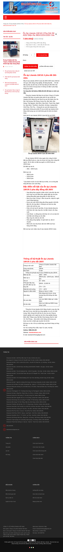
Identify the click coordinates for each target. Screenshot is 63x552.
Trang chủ (5, 23)
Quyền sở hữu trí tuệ (11, 501)
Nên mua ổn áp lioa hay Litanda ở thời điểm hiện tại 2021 (12, 84)
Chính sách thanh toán (38, 443)
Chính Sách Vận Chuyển (38, 447)
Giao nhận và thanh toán (38, 494)
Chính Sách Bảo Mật (38, 458)
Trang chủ (8, 443)
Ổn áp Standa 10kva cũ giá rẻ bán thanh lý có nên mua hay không (12, 91)
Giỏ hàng (8, 454)
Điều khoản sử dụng (10, 490)
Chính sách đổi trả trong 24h (39, 450)
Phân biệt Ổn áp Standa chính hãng (12, 77)
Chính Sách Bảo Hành (38, 454)
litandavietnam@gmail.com (12, 429)
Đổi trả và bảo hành (37, 497)
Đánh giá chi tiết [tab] (29, 71)
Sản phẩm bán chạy (9, 31)
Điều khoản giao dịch (11, 494)
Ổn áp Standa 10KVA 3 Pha (16, 23)
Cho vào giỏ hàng (42, 55)
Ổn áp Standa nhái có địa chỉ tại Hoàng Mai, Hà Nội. (12, 71)
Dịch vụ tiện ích (9, 497)
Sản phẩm (8, 447)
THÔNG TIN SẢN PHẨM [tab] (30, 66)
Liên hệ (7, 450)
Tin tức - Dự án (8, 37)
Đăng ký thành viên (37, 501)
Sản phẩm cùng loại (30, 341)
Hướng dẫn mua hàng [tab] (46, 66)
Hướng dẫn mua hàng (38, 490)
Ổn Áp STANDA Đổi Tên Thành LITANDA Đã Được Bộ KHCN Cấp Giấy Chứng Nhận (11, 61)
